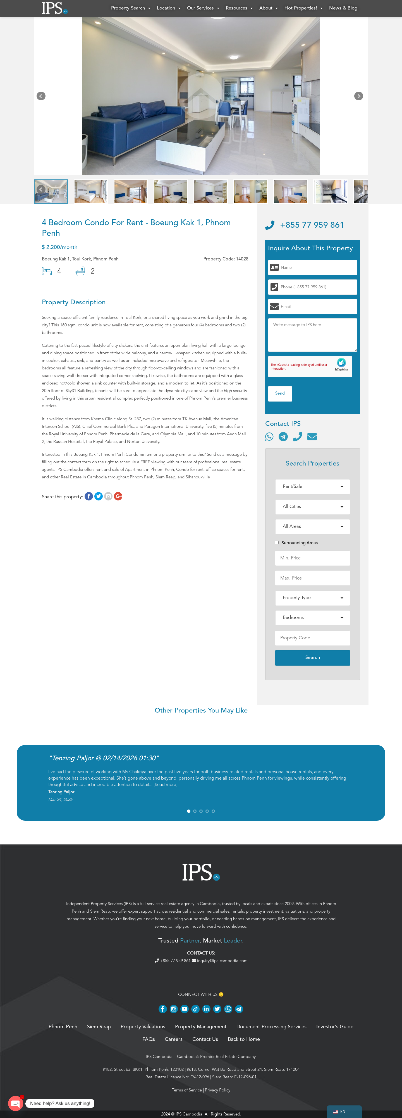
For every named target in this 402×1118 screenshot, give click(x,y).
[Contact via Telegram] (283, 436)
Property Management (201, 1026)
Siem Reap (100, 911)
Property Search (131, 8)
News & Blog (343, 8)
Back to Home (244, 1039)
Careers (174, 1039)
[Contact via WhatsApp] (269, 436)
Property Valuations (143, 1026)
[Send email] (312, 436)
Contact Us (205, 1039)
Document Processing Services (271, 1026)
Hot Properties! (304, 8)
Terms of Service (187, 1090)
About (269, 8)
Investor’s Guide (334, 1026)
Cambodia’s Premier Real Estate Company (216, 1056)
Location (169, 8)
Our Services (203, 8)
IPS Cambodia (159, 1056)
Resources (240, 8)
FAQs (148, 1039)
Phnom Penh (63, 1026)
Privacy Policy (217, 1090)
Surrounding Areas (296, 542)
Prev (42, 97)
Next (359, 97)
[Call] (297, 436)
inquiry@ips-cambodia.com (220, 960)
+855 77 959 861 (304, 225)
